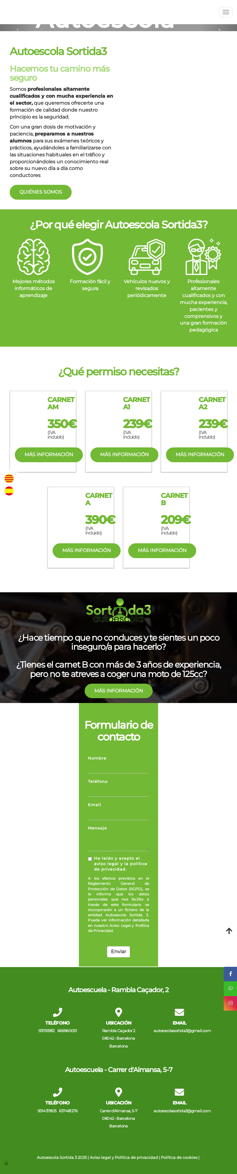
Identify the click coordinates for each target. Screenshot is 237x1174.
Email (94, 805)
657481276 (68, 1111)
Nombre (97, 758)
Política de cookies (179, 1157)
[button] (18, 27)
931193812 (46, 1030)
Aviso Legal (119, 925)
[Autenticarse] (7, 1163)
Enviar (118, 951)
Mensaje (97, 828)
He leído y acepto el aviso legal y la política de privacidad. (117, 864)
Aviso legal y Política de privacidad (124, 1157)
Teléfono (98, 781)
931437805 (46, 1111)
